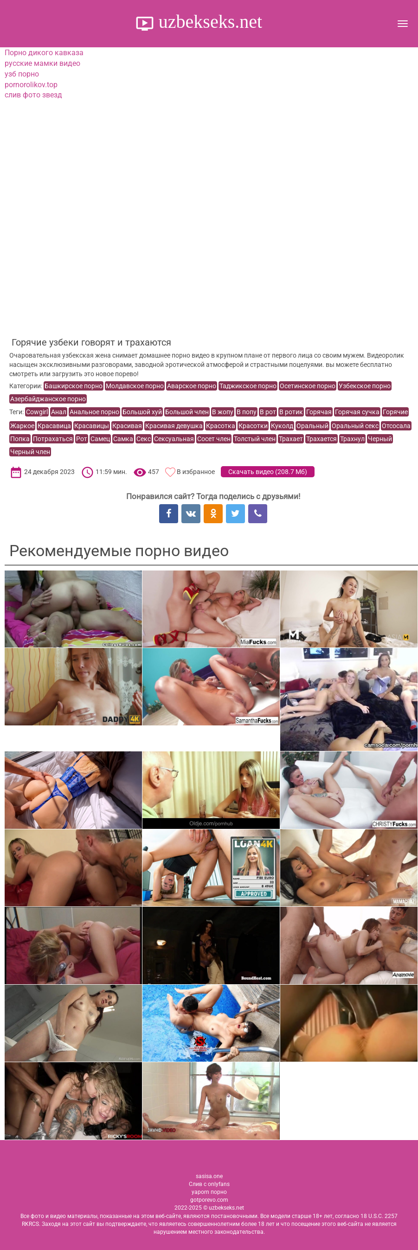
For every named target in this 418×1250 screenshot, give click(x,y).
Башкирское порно (74, 386)
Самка (123, 438)
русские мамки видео (42, 63)
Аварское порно (191, 386)
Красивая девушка (174, 425)
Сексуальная (174, 438)
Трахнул (352, 438)
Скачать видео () (267, 471)
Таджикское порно (248, 386)
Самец (100, 438)
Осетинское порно (307, 386)
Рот (81, 438)
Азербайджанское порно (48, 399)
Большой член (187, 412)
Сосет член (214, 438)
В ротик (291, 412)
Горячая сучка (357, 412)
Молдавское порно (135, 386)
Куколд (282, 425)
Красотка (220, 425)
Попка (20, 438)
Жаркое (22, 425)
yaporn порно (209, 1192)
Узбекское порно (365, 386)
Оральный (312, 425)
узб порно (22, 74)
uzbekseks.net (208, 21)
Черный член (30, 451)
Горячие (395, 412)
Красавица (54, 425)
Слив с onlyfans (209, 1184)
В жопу (222, 412)
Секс (143, 438)
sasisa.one (209, 1176)
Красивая (127, 425)
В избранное (196, 471)
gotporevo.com (209, 1200)
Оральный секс (355, 425)
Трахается (321, 438)
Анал (58, 412)
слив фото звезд (33, 94)
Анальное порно (94, 412)
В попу (247, 412)
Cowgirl (37, 412)
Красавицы (91, 425)
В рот (268, 412)
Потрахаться (53, 438)
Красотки (253, 425)
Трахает (291, 438)
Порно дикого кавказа (44, 52)
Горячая (319, 412)
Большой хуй (142, 412)
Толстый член (255, 438)
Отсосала (396, 425)
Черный (380, 438)
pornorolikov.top (31, 84)
